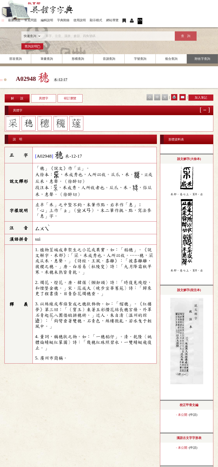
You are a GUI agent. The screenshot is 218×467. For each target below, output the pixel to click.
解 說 (17, 98)
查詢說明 (32, 46)
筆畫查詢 (46, 58)
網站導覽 (112, 20)
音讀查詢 (109, 58)
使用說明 (79, 20)
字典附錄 (63, 20)
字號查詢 (140, 58)
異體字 (43, 98)
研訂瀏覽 (70, 98)
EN (140, 20)
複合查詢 (171, 58)
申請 (193, 414)
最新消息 (14, 20)
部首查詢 (15, 58)
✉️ (183, 97)
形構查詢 (78, 58)
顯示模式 (96, 20)
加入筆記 (201, 97)
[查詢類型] (31, 36)
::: (3, 20)
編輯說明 (47, 20)
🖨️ (174, 97)
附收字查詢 (202, 58)
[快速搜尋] (107, 36)
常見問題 (30, 20)
